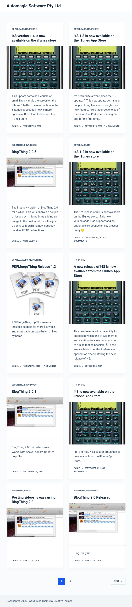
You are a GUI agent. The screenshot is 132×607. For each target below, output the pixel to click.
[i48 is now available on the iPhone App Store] (97, 423)
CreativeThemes (63, 601)
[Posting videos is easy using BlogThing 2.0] (35, 529)
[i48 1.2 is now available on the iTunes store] (97, 183)
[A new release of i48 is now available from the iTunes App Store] (97, 302)
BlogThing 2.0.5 (24, 152)
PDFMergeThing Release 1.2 (34, 267)
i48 (26, 29)
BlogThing (17, 145)
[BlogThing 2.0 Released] (97, 524)
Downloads (18, 29)
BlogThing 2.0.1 (24, 392)
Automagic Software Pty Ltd (34, 5)
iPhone (33, 29)
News (27, 490)
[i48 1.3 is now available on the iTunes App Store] (97, 67)
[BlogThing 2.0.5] (35, 179)
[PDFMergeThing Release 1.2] (35, 293)
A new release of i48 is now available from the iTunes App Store (97, 271)
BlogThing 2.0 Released (92, 497)
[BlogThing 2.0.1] (35, 418)
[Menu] (123, 6)
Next (118, 581)
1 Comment (50, 366)
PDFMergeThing (33, 260)
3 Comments (80, 241)
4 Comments (112, 126)
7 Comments (80, 472)
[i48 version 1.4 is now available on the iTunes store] (35, 67)
